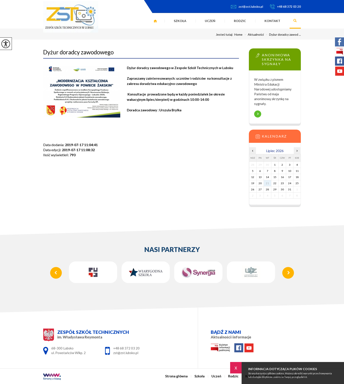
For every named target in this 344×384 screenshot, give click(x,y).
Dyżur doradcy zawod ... (282, 34)
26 (252, 189)
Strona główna (155, 21)
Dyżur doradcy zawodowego (78, 52)
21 (267, 183)
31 (289, 189)
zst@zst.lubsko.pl (247, 6)
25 (297, 183)
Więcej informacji (257, 114)
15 (274, 177)
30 (282, 189)
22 (274, 183)
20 (260, 183)
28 (267, 189)
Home (238, 34)
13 (260, 177)
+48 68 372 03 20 (285, 6)
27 (260, 189)
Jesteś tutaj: (225, 34)
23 (282, 183)
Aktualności (253, 34)
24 (289, 183)
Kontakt (272, 21)
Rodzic (240, 21)
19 (252, 183)
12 (252, 177)
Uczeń (210, 21)
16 (282, 177)
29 (274, 189)
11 (297, 171)
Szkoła (180, 21)
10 (289, 171)
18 (297, 177)
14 (267, 177)
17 (289, 177)
